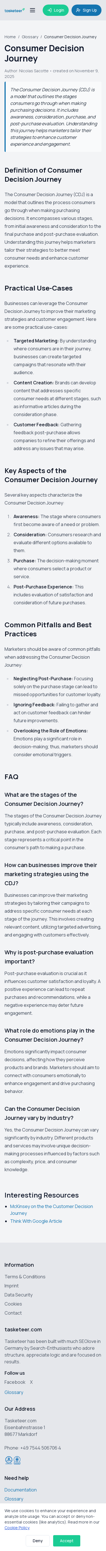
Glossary (30, 36)
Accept (66, 1540)
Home (10, 36)
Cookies (13, 1304)
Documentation (21, 1490)
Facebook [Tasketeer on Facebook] (15, 1382)
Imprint (12, 1286)
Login (55, 10)
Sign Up (86, 10)
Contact (13, 1313)
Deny (38, 1540)
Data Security (19, 1295)
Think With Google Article (36, 1221)
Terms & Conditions (25, 1277)
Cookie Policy (17, 1527)
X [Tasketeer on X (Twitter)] (31, 1382)
